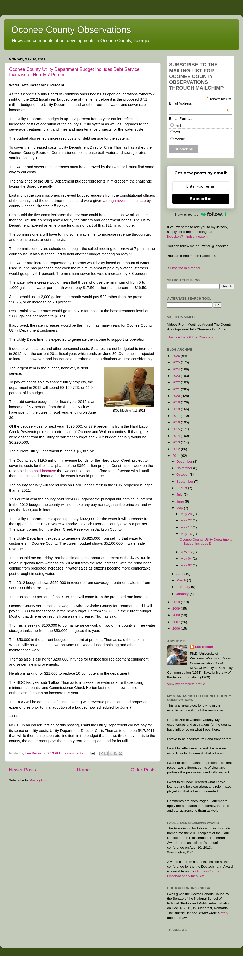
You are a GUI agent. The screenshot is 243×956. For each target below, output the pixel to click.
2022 (176, 382)
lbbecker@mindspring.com (187, 236)
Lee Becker (204, 647)
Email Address (199, 103)
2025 (176, 362)
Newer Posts (22, 769)
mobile (179, 139)
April (180, 574)
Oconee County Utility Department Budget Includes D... (206, 541)
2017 (176, 416)
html (177, 125)
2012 (176, 449)
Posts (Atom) (40, 780)
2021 (176, 389)
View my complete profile (186, 684)
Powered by (201, 214)
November (184, 468)
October (183, 474)
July (180, 494)
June (180, 501)
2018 (176, 409)
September (185, 481)
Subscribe (201, 198)
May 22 (186, 520)
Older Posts (143, 769)
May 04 (186, 558)
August (182, 488)
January (183, 594)
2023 (176, 376)
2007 (176, 622)
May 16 (186, 534)
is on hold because (41, 471)
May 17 (186, 527)
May (180, 508)
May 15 (186, 552)
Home (83, 769)
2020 (176, 396)
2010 (176, 602)
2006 (176, 628)
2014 (176, 436)
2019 (176, 402)
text (177, 132)
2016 (176, 422)
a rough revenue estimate (125, 201)
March (181, 580)
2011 (176, 456)
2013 (176, 442)
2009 (176, 608)
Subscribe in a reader (184, 268)
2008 (176, 615)
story (224, 913)
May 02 (186, 565)
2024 (176, 369)
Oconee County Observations (71, 30)
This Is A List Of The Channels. (190, 337)
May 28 (186, 514)
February (183, 587)
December (184, 461)
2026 (176, 356)
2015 (176, 429)
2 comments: (74, 753)
